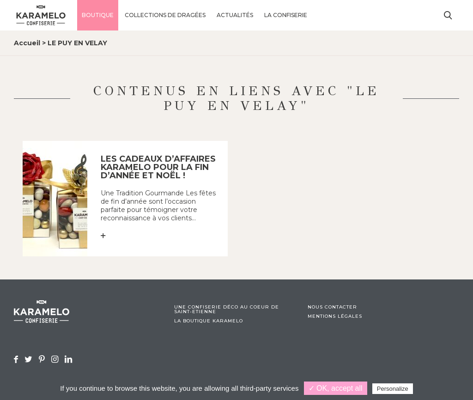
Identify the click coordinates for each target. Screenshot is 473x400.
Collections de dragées (165, 15)
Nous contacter (332, 307)
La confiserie (285, 15)
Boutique (98, 15)
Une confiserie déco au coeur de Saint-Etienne (226, 309)
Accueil (27, 43)
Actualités (235, 15)
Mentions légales (335, 316)
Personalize (392, 388)
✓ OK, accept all (336, 388)
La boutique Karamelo (208, 321)
